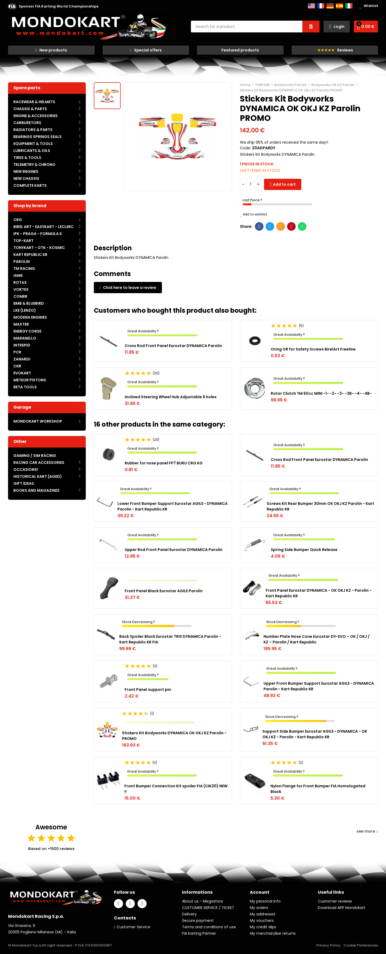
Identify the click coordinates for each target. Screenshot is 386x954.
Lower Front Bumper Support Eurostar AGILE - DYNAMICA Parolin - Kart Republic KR (172, 506)
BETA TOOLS (25, 387)
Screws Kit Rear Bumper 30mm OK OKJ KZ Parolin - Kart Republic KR (320, 506)
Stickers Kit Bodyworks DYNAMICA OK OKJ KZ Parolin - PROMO (174, 735)
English (311, 6)
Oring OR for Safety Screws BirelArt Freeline (313, 349)
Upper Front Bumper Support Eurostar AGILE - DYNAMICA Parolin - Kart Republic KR (318, 686)
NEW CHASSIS (26, 178)
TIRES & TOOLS (27, 157)
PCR (17, 352)
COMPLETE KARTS (30, 185)
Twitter (270, 226)
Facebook (259, 226)
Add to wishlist (253, 214)
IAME (18, 275)
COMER (20, 296)
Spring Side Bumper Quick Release (304, 549)
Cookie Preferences (360, 945)
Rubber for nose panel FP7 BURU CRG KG (164, 463)
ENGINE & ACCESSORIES (35, 115)
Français (320, 6)
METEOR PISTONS (29, 380)
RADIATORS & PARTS (33, 129)
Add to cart (284, 184)
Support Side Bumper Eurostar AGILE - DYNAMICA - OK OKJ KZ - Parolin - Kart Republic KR (314, 734)
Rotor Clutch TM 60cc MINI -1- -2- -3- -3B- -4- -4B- (321, 393)
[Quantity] (250, 184)
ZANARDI (21, 359)
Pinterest (291, 226)
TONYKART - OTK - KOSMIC (39, 247)
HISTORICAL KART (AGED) (37, 476)
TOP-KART (23, 240)
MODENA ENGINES (30, 317)
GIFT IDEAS (23, 483)
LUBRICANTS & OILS (31, 150)
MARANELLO (24, 338)
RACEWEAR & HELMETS (34, 102)
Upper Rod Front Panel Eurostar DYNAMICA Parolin (173, 549)
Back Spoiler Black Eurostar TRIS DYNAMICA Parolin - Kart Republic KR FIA (170, 639)
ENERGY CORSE (27, 331)
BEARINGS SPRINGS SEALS (37, 136)
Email (281, 226)
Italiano (348, 6)
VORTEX (21, 289)
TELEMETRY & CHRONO (34, 164)
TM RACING (24, 268)
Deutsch (330, 6)
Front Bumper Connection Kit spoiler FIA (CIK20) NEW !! (176, 788)
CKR (17, 366)
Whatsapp (302, 226)
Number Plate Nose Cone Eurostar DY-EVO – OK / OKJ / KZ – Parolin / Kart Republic (316, 639)
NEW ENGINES (25, 171)
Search (311, 26)
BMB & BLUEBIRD (28, 303)
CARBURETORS (27, 122)
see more (367, 831)
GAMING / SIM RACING (34, 455)
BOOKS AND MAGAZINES (36, 490)
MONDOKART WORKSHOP (37, 421)
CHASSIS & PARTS (30, 108)
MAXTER (21, 324)
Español (339, 6)
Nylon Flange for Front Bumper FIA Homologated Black (317, 788)
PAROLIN (21, 261)
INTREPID (21, 345)
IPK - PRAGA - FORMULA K (37, 233)
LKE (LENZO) (24, 310)
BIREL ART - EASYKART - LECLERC (43, 226)
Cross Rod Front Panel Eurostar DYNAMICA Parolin (173, 345)
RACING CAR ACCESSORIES (38, 462)
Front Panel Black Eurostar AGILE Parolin (164, 591)
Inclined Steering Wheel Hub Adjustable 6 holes (171, 397)
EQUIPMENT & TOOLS (33, 143)
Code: (245, 148)
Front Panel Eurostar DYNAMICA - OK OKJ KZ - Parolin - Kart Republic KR (319, 593)
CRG (17, 219)
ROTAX (20, 282)
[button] (58, 6)
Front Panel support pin (148, 689)
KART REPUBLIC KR (30, 254)
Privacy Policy (328, 945)
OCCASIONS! (25, 469)
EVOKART (22, 373)
